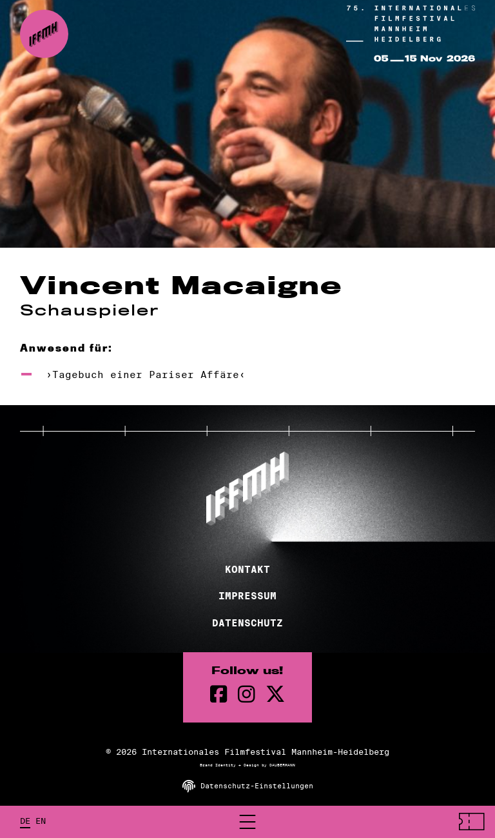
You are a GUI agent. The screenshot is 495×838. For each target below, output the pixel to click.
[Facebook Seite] (219, 694)
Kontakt (247, 569)
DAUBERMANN (282, 765)
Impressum (247, 596)
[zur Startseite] (44, 34)
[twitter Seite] (275, 694)
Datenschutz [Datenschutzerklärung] (247, 623)
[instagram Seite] (246, 694)
